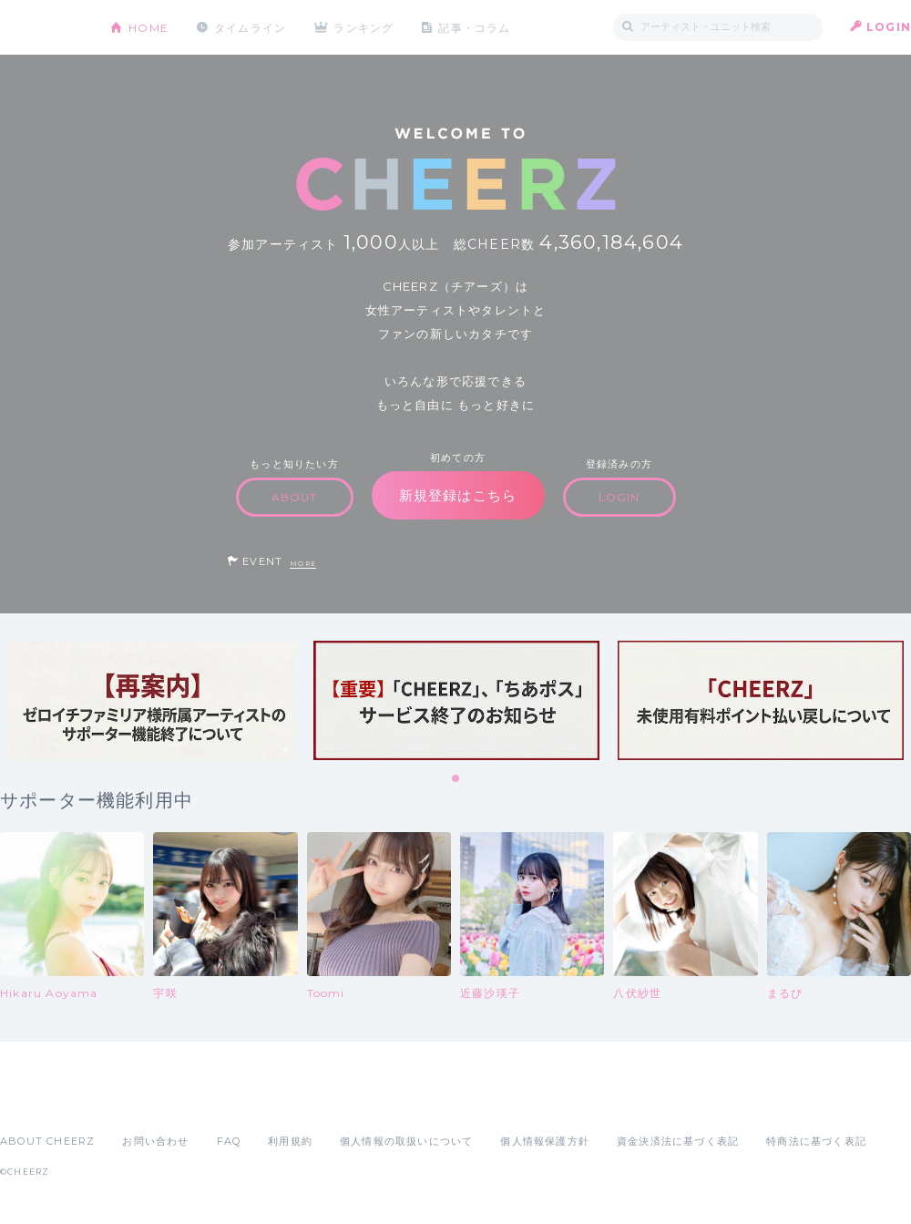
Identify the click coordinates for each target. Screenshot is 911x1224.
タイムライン (250, 27)
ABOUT (294, 497)
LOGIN (888, 27)
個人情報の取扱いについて (406, 1141)
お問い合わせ (155, 1141)
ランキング (365, 27)
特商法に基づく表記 (816, 1141)
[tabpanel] (152, 700)
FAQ (229, 1141)
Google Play (138, 1101)
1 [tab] (456, 779)
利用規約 (290, 1141)
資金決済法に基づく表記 (678, 1141)
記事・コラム (476, 27)
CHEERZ (41, 28)
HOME (148, 27)
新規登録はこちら (458, 495)
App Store (42, 1101)
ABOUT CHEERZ (47, 1141)
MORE (303, 564)
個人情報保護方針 (544, 1141)
